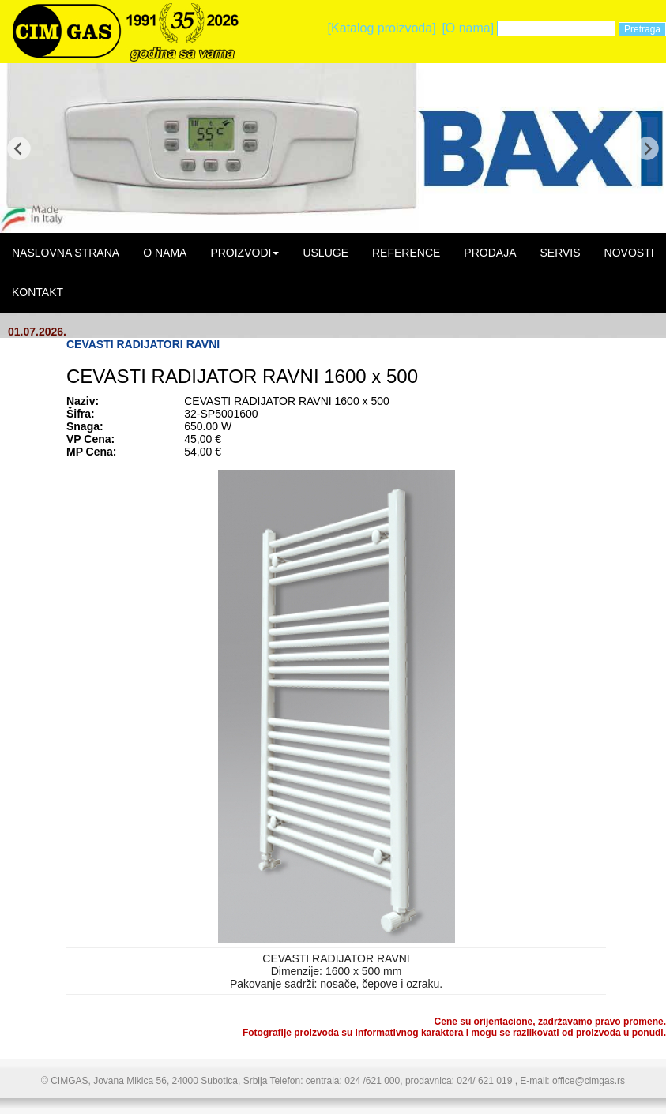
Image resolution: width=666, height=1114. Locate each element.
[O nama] (468, 28)
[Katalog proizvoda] (382, 28)
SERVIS (560, 252)
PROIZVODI (244, 252)
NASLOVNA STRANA (65, 252)
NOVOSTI (629, 252)
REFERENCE (406, 252)
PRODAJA (490, 252)
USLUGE (325, 252)
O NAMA (164, 252)
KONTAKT (37, 292)
